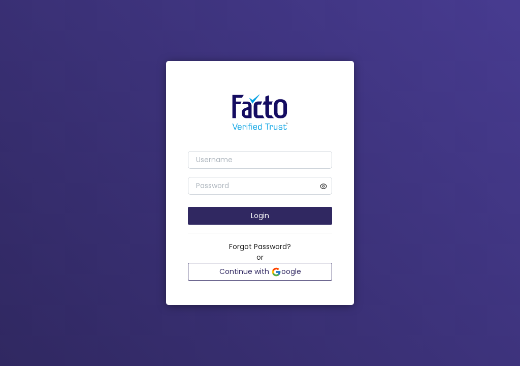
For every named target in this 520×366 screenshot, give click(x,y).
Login (260, 215)
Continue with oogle (260, 271)
